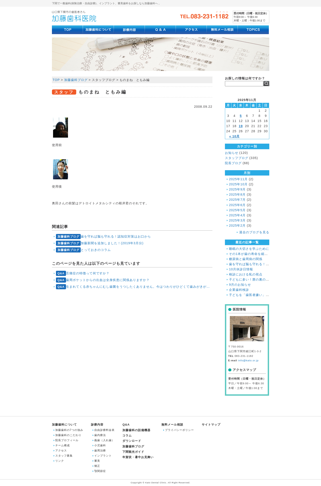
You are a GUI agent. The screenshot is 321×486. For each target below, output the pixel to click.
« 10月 (234, 136)
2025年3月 (237, 220)
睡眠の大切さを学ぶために (249, 248)
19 (241, 126)
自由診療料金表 (104, 430)
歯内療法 (100, 435)
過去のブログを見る (254, 232)
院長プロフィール (66, 440)
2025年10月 (238, 184)
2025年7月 (237, 199)
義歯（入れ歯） (104, 440)
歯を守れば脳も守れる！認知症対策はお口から (103, 236)
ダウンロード (131, 441)
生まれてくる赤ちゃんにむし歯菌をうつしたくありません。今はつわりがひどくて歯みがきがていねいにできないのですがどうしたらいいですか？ (134, 286)
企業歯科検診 (239, 290)
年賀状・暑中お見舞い (138, 457)
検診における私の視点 (245, 274)
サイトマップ (211, 424)
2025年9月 (237, 189)
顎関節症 (100, 471)
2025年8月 (237, 194)
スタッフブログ (236, 158)
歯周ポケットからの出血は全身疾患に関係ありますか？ (103, 280)
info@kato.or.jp (248, 360)
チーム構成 (62, 445)
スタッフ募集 (64, 455)
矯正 (97, 465)
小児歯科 (100, 445)
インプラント (103, 455)
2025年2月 (237, 225)
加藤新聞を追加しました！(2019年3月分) (100, 243)
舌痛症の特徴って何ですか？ (82, 273)
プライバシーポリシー (179, 430)
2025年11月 (238, 179)
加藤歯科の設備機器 (136, 430)
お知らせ (231, 153)
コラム (127, 435)
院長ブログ (233, 163)
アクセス (61, 450)
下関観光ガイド (133, 451)
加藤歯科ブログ (133, 446)
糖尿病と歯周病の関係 (245, 259)
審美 (97, 460)
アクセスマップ (244, 370)
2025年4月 (237, 215)
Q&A (126, 424)
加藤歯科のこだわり (68, 435)
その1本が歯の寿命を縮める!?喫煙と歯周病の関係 (266, 254)
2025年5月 (237, 210)
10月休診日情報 (241, 269)
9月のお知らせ (240, 284)
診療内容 (97, 424)
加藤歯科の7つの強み (69, 430)
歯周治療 (100, 450)
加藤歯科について (64, 424)
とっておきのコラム (83, 249)
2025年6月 (237, 205)
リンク (59, 460)
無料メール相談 (172, 424)
